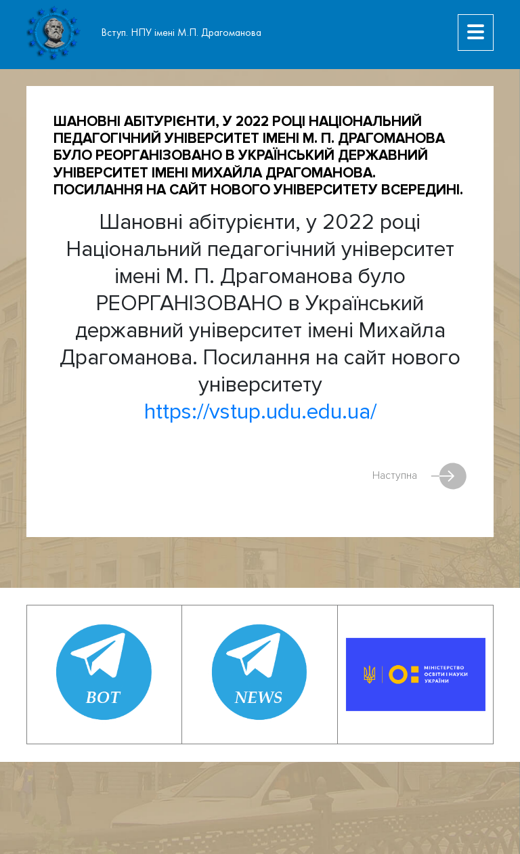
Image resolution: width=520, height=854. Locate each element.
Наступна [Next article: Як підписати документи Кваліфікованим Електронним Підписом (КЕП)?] (419, 476)
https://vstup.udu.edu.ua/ (260, 412)
